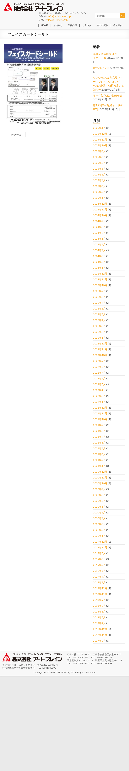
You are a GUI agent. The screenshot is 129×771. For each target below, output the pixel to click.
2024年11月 (100, 209)
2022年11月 (100, 349)
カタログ (86, 25)
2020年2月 (99, 529)
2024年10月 (100, 215)
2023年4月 (99, 320)
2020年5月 (99, 512)
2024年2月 (99, 261)
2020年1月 (99, 535)
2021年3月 (99, 454)
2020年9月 (99, 489)
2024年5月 (99, 244)
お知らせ (58, 25)
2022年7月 (99, 372)
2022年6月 (99, 378)
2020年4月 (99, 518)
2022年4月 (99, 390)
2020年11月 (100, 477)
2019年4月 (99, 576)
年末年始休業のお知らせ (107, 95)
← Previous (14, 134)
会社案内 (118, 25)
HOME (44, 25)
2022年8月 (99, 366)
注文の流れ (102, 25)
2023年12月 (100, 273)
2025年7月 (99, 162)
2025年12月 (100, 133)
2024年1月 (99, 267)
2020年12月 (100, 471)
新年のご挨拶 (101, 67)
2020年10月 (100, 483)
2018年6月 (99, 611)
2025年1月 (99, 197)
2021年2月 (99, 460)
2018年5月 (99, 617)
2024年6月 (99, 238)
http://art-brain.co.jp (56, 19)
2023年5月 (99, 314)
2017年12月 (100, 628)
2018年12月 (100, 588)
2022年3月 (99, 395)
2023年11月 (100, 279)
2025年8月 (99, 156)
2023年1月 (99, 337)
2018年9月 (99, 599)
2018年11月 (100, 594)
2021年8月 (99, 430)
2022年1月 (99, 401)
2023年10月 (100, 285)
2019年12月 (100, 541)
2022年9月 (99, 360)
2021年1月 (99, 465)
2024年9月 (99, 221)
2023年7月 (99, 302)
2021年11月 (100, 413)
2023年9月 (99, 291)
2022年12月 (100, 343)
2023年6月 (99, 308)
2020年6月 (99, 506)
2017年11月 (100, 634)
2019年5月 (99, 570)
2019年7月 (99, 564)
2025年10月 (100, 145)
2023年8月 (99, 296)
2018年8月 (99, 605)
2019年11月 (100, 547)
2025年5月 (99, 174)
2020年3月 (99, 524)
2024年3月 (99, 256)
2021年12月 (100, 407)
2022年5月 (99, 384)
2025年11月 (100, 139)
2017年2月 (99, 640)
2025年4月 (99, 180)
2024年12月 (100, 203)
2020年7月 (99, 500)
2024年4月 (99, 250)
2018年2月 (99, 623)
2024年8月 (99, 226)
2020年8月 (99, 494)
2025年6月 (99, 168)
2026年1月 (99, 127)
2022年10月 (100, 355)
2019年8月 (99, 559)
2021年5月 (99, 442)
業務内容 (72, 25)
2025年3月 (99, 186)
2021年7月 (99, 436)
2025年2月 (99, 191)
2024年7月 (99, 232)
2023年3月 (99, 325)
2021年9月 (99, 425)
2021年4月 (99, 448)
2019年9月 (99, 553)
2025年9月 (99, 151)
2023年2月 (99, 331)
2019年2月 (99, 582)
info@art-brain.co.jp (59, 16)
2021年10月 (100, 419)
